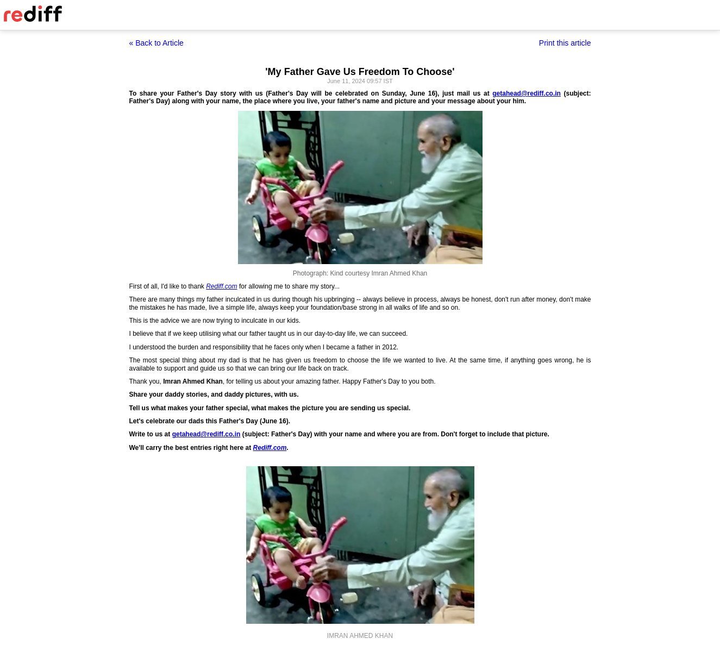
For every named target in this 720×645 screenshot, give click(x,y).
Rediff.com (221, 286)
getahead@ (509, 93)
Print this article (565, 43)
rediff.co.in (544, 93)
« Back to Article (156, 43)
